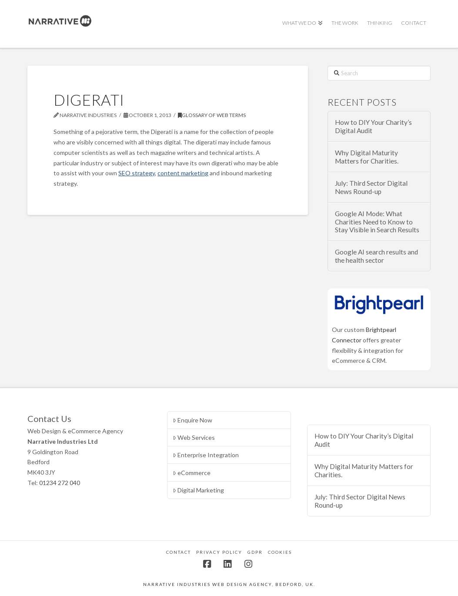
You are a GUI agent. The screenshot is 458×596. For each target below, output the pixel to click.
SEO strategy (136, 173)
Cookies (280, 552)
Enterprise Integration (206, 455)
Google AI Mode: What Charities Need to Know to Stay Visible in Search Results (377, 222)
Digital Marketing (198, 490)
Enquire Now (192, 420)
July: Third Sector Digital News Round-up (371, 187)
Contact (178, 552)
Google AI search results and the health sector (376, 256)
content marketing (182, 173)
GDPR (255, 552)
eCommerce (192, 472)
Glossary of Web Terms (212, 115)
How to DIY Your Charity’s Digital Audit (373, 126)
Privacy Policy (219, 552)
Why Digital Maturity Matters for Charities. (366, 157)
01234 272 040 (59, 482)
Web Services (194, 437)
